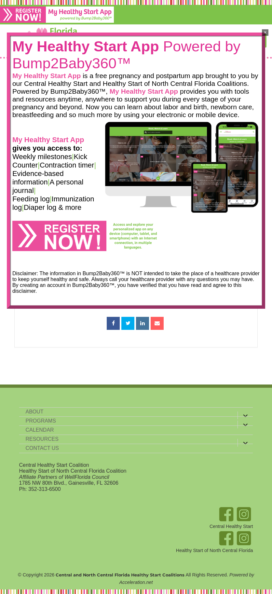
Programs (41, 420)
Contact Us (42, 448)
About (35, 411)
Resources (42, 438)
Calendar (40, 429)
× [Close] (265, 32)
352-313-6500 (44, 489)
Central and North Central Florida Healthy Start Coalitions (120, 574)
